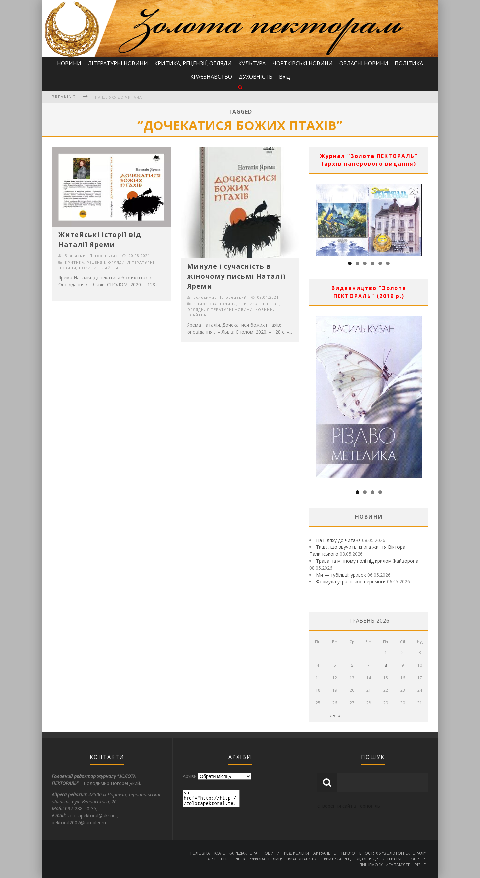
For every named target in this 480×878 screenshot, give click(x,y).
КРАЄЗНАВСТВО (211, 76)
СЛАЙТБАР (110, 267)
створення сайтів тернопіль (348, 806)
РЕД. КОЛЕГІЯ (296, 853)
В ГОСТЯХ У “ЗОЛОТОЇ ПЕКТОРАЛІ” (392, 853)
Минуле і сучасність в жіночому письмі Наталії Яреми (236, 276)
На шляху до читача (118, 97)
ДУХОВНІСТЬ (255, 76)
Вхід (284, 76)
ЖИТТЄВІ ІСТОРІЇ (223, 859)
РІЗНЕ (420, 865)
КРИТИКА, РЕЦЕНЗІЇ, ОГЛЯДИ (193, 63)
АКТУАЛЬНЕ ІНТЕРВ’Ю (334, 853)
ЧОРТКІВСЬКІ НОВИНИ (302, 63)
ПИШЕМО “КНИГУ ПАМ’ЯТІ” (385, 865)
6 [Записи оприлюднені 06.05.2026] (352, 665)
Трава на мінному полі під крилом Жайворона (367, 561)
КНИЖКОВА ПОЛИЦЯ (215, 303)
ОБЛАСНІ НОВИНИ (363, 63)
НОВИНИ (69, 63)
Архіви (190, 776)
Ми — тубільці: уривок (341, 575)
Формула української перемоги (351, 582)
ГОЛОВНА (200, 853)
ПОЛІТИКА (409, 63)
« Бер (334, 715)
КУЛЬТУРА (252, 63)
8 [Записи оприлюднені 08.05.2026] (386, 665)
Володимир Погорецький (91, 255)
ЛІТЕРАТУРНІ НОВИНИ (118, 63)
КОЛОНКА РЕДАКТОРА (235, 853)
